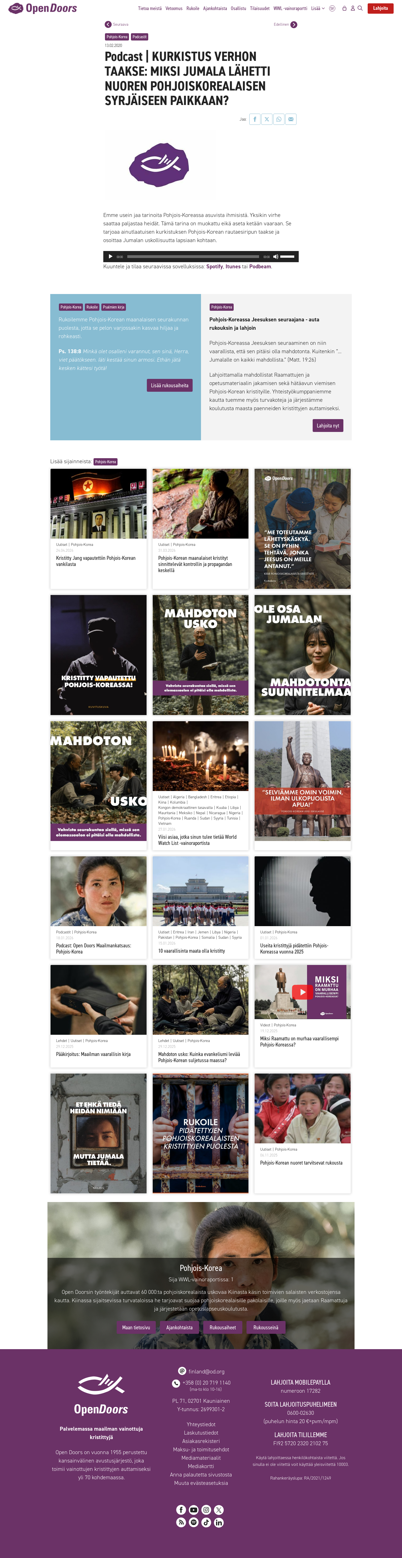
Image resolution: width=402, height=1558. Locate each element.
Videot (265, 1025)
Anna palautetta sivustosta (201, 1474)
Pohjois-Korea (117, 37)
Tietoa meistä (150, 8)
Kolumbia (177, 802)
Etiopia (230, 797)
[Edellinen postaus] (293, 24)
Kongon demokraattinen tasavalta (185, 808)
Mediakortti (201, 1466)
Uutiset (61, 545)
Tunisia (232, 818)
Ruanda (190, 818)
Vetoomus (174, 8)
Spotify (214, 266)
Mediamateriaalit (201, 1457)
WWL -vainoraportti (290, 8)
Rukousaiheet (223, 1327)
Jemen (203, 932)
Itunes (233, 266)
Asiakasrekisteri (201, 1441)
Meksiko (185, 813)
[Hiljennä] (276, 256)
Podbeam (260, 266)
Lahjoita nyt (328, 425)
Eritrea (215, 797)
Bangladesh (197, 797)
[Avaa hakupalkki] (360, 8)
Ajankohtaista (215, 8)
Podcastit (140, 37)
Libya (234, 808)
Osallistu (238, 8)
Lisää (319, 8)
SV (332, 8)
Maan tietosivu (136, 1327)
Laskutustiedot (201, 1432)
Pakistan (165, 938)
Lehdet (61, 1041)
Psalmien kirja (113, 307)
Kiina (162, 802)
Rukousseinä (265, 1327)
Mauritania (166, 813)
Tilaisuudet (260, 8)
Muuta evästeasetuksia (201, 1483)
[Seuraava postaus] (108, 24)
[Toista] (110, 256)
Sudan (205, 818)
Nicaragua (217, 813)
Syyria (218, 818)
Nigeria (234, 813)
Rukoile (192, 8)
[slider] (193, 256)
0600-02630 (300, 1412)
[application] (201, 256)
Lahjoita (380, 8)
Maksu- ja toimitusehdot (201, 1449)
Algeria (179, 797)
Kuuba (221, 808)
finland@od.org (206, 1371)
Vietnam (164, 824)
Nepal (200, 813)
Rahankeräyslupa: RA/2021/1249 (300, 1478)
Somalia (208, 938)
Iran (191, 932)
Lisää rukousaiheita (169, 385)
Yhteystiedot (201, 1424)
